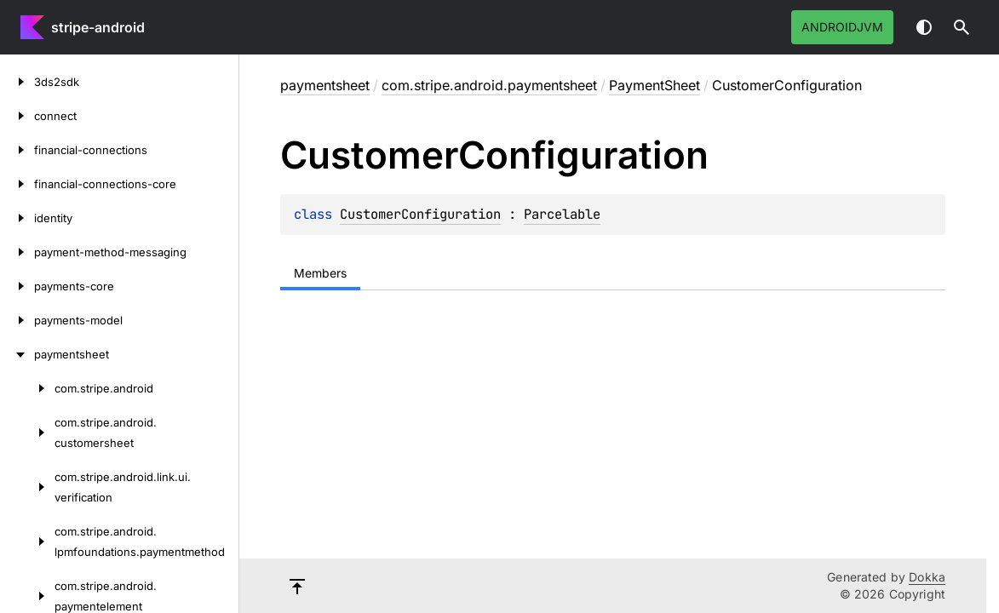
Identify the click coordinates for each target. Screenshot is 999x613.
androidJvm (842, 27)
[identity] (17, 218)
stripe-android (98, 27)
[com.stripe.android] (27, 388)
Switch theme (924, 27)
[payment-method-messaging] (17, 252)
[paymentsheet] (17, 354)
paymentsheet (325, 85)
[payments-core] (17, 286)
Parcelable (562, 214)
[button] (961, 27)
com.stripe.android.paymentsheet (489, 85)
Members (320, 273)
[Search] (961, 27)
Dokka (927, 577)
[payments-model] (17, 320)
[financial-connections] (17, 150)
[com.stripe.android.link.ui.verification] (27, 487)
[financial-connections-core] (17, 184)
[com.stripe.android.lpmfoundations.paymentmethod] (27, 541)
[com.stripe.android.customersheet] (27, 432)
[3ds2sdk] (17, 82)
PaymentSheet (654, 85)
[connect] (17, 116)
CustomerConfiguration (420, 214)
